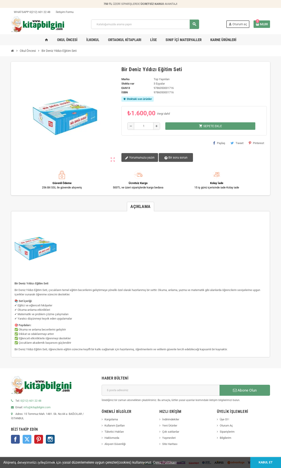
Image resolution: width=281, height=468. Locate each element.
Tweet (237, 143)
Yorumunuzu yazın (140, 158)
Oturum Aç (226, 425)
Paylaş (219, 143)
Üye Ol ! (224, 419)
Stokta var (127, 83)
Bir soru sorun (175, 158)
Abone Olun (245, 390)
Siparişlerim (227, 431)
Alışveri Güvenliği (115, 444)
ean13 (125, 88)
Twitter (27, 439)
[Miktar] (143, 126)
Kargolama (111, 419)
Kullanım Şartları (114, 425)
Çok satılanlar (170, 431)
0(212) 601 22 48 (30, 400)
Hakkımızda (111, 437)
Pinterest (256, 143)
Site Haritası (169, 444)
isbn (124, 92)
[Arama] (145, 24)
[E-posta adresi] (161, 390)
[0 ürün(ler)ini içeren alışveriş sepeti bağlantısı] (262, 24)
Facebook (15, 439)
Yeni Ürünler (169, 425)
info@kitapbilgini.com (36, 407)
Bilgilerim (225, 437)
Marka (125, 79)
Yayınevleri (169, 437)
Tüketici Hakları (114, 431)
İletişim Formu (63, 12)
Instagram (50, 439)
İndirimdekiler (170, 419)
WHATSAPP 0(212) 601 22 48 (30, 12)
